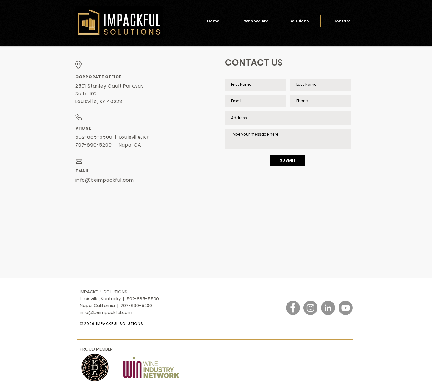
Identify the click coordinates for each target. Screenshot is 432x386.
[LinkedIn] (328, 308)
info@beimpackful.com (104, 180)
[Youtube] (346, 308)
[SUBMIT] (287, 160)
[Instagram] (310, 308)
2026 (89, 323)
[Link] (319, 325)
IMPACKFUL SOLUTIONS (119, 323)
